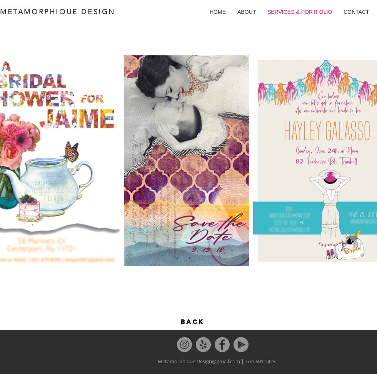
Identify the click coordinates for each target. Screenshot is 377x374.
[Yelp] (203, 344)
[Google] (241, 344)
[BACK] (192, 321)
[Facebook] (222, 344)
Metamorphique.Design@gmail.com (199, 361)
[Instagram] (184, 344)
